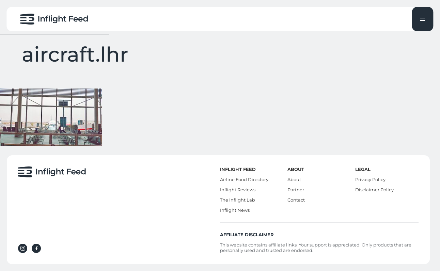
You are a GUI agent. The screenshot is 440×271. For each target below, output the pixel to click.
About (294, 179)
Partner (295, 189)
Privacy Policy (370, 179)
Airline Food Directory (244, 179)
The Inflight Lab (237, 200)
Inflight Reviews (237, 189)
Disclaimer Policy (374, 189)
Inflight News (235, 210)
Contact (296, 200)
